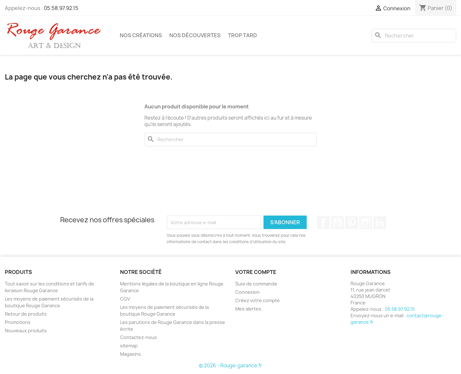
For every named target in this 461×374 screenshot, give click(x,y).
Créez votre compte (257, 300)
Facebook (323, 222)
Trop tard (242, 35)
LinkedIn (379, 222)
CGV (125, 299)
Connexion (247, 292)
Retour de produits (26, 314)
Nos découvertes (195, 35)
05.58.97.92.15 (61, 8)
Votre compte (255, 272)
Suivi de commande (256, 284)
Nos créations (141, 35)
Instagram (365, 222)
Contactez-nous (138, 337)
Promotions (17, 322)
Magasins (130, 354)
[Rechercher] (414, 35)
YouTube (337, 222)
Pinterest (351, 222)
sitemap (129, 346)
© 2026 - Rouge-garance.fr (230, 365)
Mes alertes (248, 309)
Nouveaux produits (26, 330)
